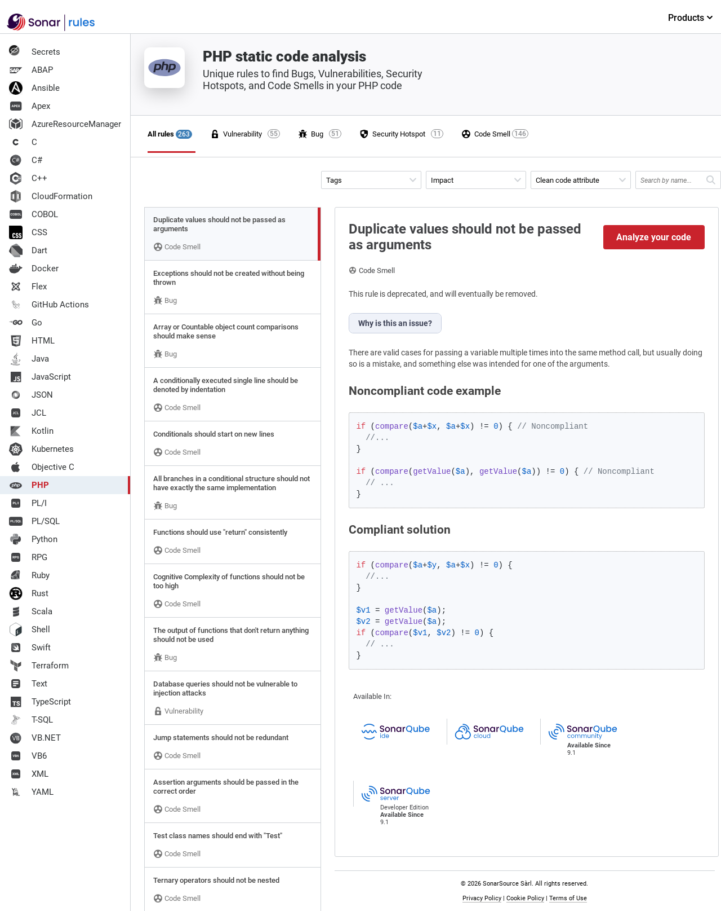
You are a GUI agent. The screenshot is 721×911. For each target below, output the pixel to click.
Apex (29, 106)
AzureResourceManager (65, 124)
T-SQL (31, 720)
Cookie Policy (525, 898)
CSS (28, 232)
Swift (30, 647)
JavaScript (40, 377)
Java (29, 359)
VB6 (28, 756)
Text (28, 683)
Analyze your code (653, 237)
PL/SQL (34, 521)
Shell (29, 629)
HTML (32, 340)
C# (25, 160)
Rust (28, 593)
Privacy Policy (481, 898)
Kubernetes (41, 449)
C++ (28, 178)
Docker (34, 268)
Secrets (34, 52)
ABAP (31, 70)
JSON (31, 395)
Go (25, 322)
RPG (28, 557)
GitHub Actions (49, 304)
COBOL (33, 214)
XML (28, 774)
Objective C (41, 467)
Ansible (34, 88)
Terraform (39, 665)
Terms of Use (568, 898)
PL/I (28, 503)
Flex (28, 286)
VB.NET (35, 738)
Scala (30, 611)
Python (33, 539)
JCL (27, 413)
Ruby (29, 575)
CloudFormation (50, 196)
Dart (28, 250)
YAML (31, 792)
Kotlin (31, 431)
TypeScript (40, 701)
